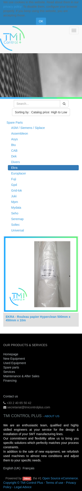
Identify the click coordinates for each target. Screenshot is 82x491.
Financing (10, 380)
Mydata (16, 207)
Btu (13, 145)
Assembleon (19, 133)
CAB (14, 150)
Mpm (14, 202)
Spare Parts (15, 122)
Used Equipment (14, 363)
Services (9, 372)
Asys (14, 139)
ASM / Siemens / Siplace (28, 128)
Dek (14, 156)
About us (51, 416)
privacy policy (12, 6)
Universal (17, 230)
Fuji (13, 179)
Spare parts (11, 367)
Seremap (17, 219)
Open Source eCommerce (60, 478)
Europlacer (18, 173)
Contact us (10, 396)
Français (29, 468)
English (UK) (12, 468)
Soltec (15, 224)
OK (41, 21)
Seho (14, 213)
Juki (14, 196)
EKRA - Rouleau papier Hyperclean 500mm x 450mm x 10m (38, 318)
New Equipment (14, 358)
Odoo (27, 478)
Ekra (14, 167)
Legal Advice (22, 487)
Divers (15, 162)
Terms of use (54, 482)
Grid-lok (16, 190)
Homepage (10, 354)
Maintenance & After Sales (21, 376)
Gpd (14, 185)
